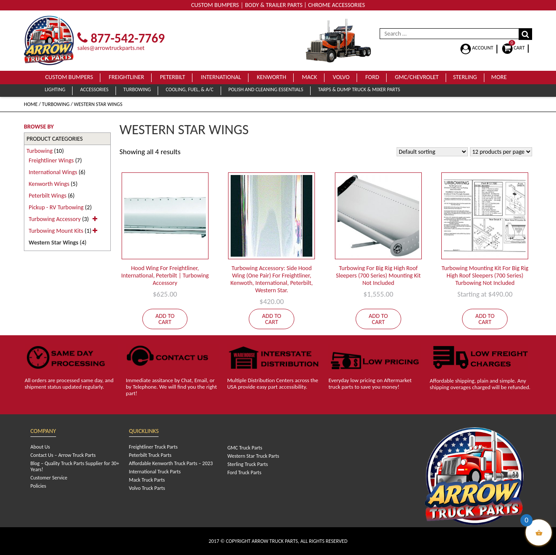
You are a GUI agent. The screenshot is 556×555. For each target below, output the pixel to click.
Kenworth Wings (49, 184)
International (221, 77)
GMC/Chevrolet (417, 77)
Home (31, 104)
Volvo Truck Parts (147, 488)
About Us (40, 447)
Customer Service (48, 478)
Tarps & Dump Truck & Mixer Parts (359, 89)
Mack (309, 77)
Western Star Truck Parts (253, 456)
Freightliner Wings (51, 160)
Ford (372, 77)
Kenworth (271, 77)
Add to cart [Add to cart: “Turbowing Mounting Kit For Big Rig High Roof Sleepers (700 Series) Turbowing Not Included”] (484, 319)
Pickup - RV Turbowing (56, 207)
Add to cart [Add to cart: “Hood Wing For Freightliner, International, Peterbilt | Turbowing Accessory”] (165, 319)
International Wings (53, 172)
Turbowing (137, 89)
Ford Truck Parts (244, 472)
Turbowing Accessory (55, 219)
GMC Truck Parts (244, 448)
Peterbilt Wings (47, 195)
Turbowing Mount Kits (56, 231)
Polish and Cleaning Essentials (265, 89)
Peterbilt (172, 77)
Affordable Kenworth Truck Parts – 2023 (171, 463)
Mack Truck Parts (147, 480)
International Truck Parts (155, 472)
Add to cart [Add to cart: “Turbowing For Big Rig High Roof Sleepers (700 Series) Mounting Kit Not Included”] (378, 319)
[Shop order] (432, 151)
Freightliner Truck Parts (153, 447)
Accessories (94, 89)
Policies (38, 486)
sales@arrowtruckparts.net (111, 48)
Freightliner (126, 77)
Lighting (55, 89)
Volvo (341, 77)
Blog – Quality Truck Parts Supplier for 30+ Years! (74, 466)
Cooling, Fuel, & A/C (189, 89)
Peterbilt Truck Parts (150, 455)
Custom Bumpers (69, 77)
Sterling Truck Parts (247, 464)
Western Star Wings (53, 242)
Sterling (465, 77)
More (499, 77)
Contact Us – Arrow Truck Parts (63, 455)
